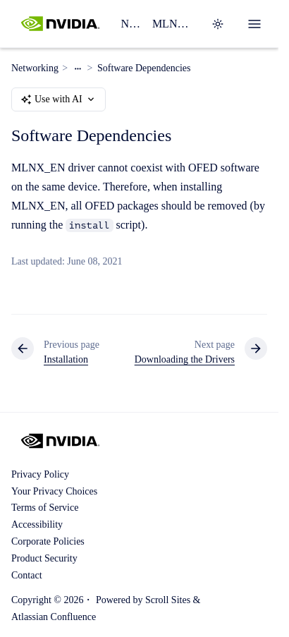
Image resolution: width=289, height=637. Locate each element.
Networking (130, 24)
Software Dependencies (144, 68)
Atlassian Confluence (53, 617)
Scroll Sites (167, 600)
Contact (26, 575)
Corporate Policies (48, 541)
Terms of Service (44, 507)
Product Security (44, 558)
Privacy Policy (40, 474)
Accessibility (37, 524)
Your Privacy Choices (54, 491)
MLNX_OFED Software (173, 24)
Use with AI (58, 99)
